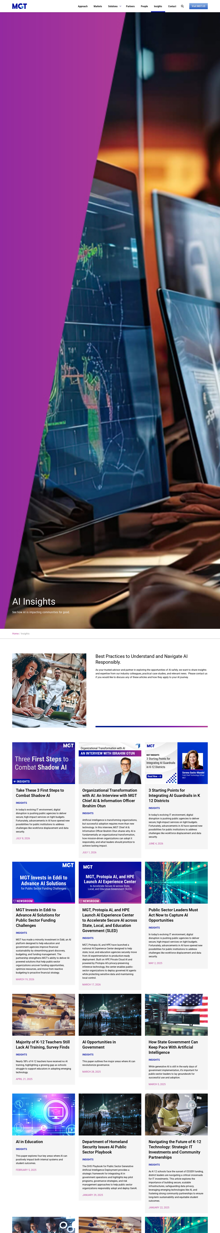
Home (15, 633)
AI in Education (29, 1141)
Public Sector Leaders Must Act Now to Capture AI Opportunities (173, 915)
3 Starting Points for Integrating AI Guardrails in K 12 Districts (174, 795)
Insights (21, 802)
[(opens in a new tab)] (43, 763)
